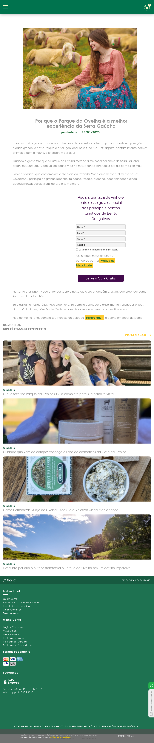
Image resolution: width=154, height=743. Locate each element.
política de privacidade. (60, 737)
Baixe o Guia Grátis (101, 278)
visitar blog (135, 335)
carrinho (147, 7)
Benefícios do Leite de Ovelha (21, 602)
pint (9, 580)
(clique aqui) (94, 317)
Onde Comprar (12, 609)
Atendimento (151, 685)
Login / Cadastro (13, 627)
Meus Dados (10, 630)
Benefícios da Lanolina (16, 605)
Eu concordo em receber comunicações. (97, 249)
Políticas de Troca (13, 637)
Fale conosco (11, 613)
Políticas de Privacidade (17, 645)
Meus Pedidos (11, 634)
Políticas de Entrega (15, 641)
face (14, 580)
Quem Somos (11, 598)
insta (4, 580)
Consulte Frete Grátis (151, 703)
